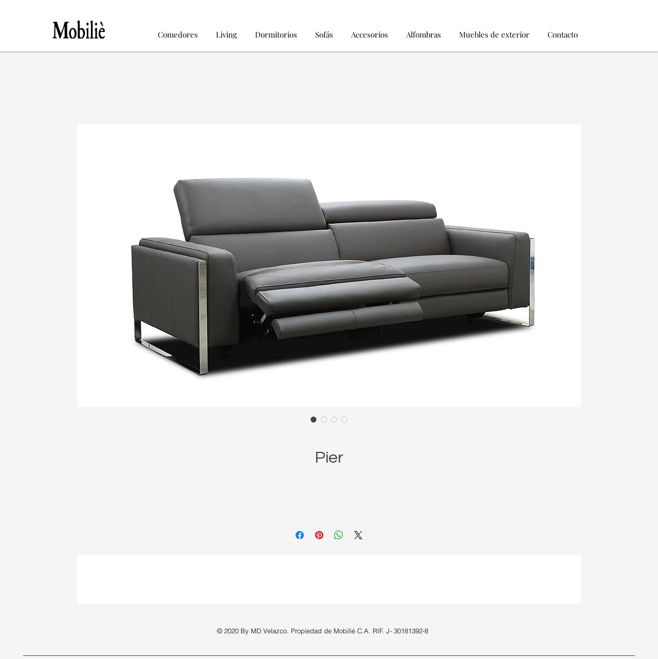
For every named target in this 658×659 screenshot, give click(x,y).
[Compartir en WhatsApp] (339, 535)
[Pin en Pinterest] (319, 535)
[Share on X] (358, 535)
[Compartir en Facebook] (300, 535)
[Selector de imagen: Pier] (313, 419)
